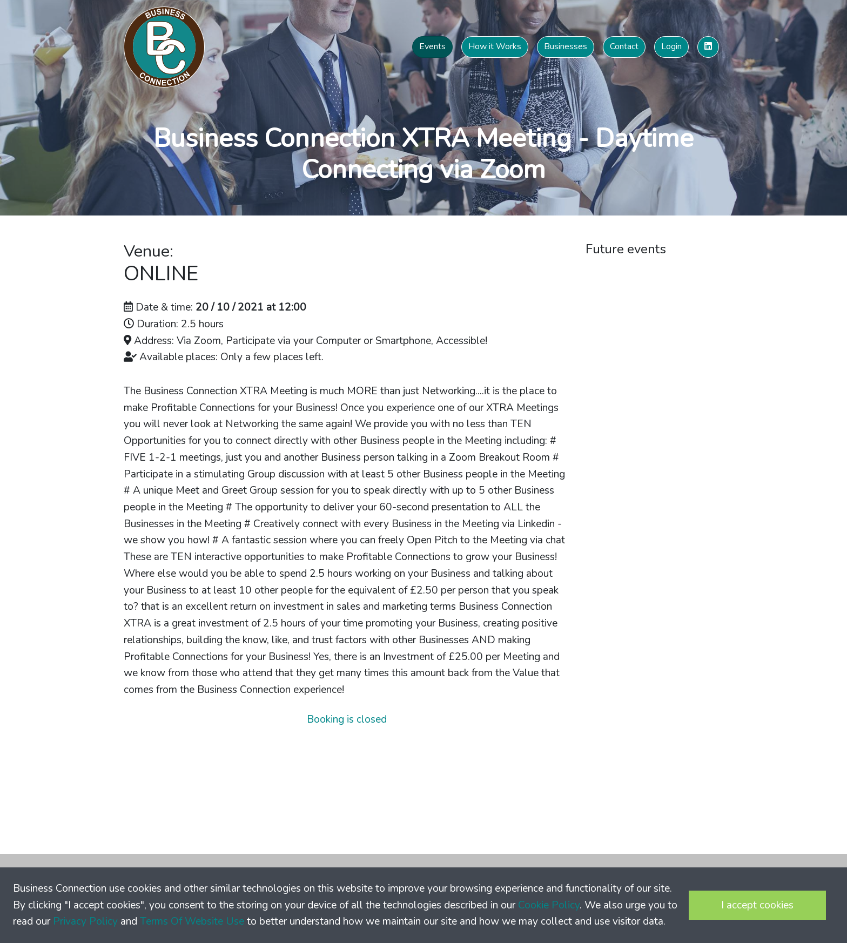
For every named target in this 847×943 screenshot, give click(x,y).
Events (432, 46)
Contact (624, 46)
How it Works (494, 46)
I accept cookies (757, 905)
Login (671, 46)
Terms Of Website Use (192, 921)
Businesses (565, 46)
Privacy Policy (85, 921)
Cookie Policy (549, 905)
